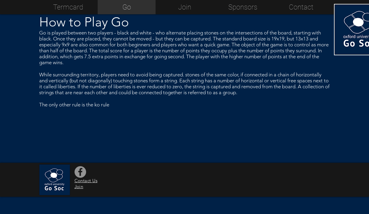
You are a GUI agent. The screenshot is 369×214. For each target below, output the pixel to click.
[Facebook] (80, 172)
